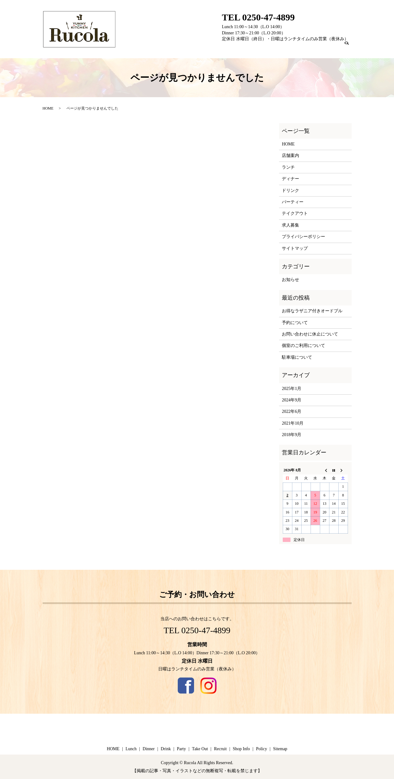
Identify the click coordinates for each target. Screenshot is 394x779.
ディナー (290, 178)
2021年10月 (292, 423)
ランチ (288, 167)
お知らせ (290, 279)
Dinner (235, 47)
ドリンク (290, 190)
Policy (261, 749)
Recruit (309, 47)
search (350, 48)
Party (269, 47)
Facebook (186, 685)
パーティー (292, 202)
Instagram (208, 685)
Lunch (217, 47)
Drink (253, 47)
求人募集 (290, 225)
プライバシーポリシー (303, 236)
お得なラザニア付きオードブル (312, 311)
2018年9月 (291, 434)
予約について (295, 322)
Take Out (287, 47)
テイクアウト (295, 213)
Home (200, 47)
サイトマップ (295, 248)
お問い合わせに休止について (310, 334)
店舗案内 (290, 155)
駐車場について (297, 357)
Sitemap (280, 749)
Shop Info (330, 47)
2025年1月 (291, 388)
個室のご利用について (303, 345)
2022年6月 (291, 411)
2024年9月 (291, 400)
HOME (48, 108)
